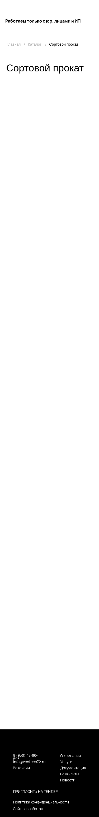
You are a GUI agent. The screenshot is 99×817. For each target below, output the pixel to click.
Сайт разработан (28, 808)
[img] (92, 7)
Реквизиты (69, 773)
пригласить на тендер (35, 791)
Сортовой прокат (63, 44)
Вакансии (21, 767)
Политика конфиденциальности (41, 802)
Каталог (34, 44)
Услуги (66, 761)
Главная (14, 44)
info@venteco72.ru (29, 761)
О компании (70, 755)
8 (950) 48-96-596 (25, 757)
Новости (67, 779)
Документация (73, 767)
